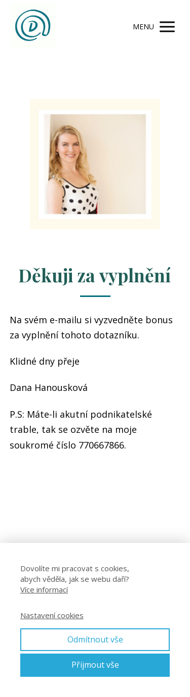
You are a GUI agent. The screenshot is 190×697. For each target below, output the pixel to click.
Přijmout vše (95, 664)
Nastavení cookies (52, 615)
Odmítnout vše (95, 639)
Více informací (44, 589)
